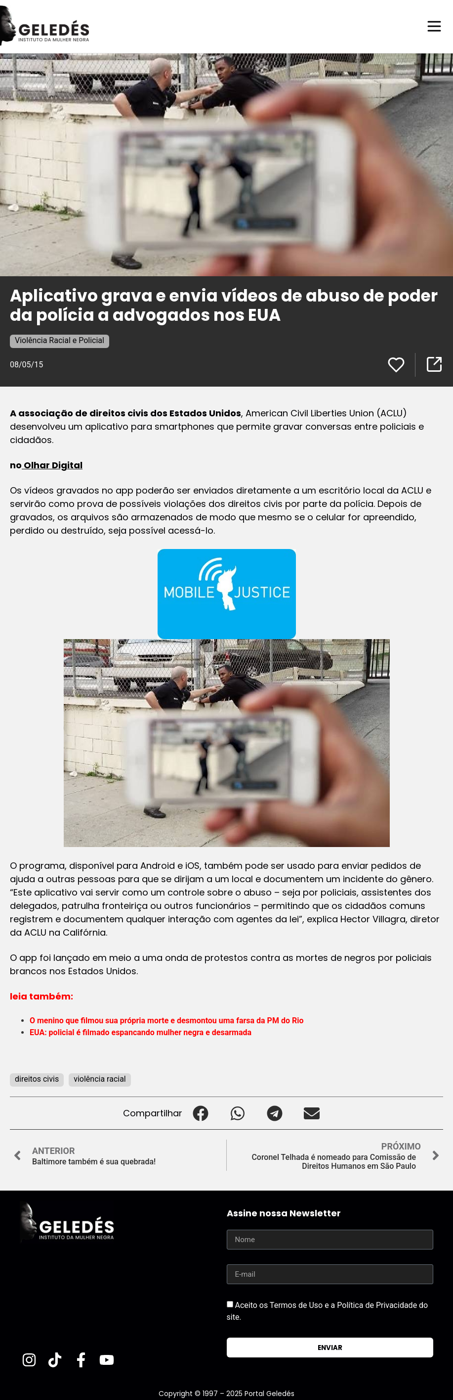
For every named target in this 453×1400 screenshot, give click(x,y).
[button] (200, 1112)
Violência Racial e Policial (59, 340)
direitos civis (37, 1078)
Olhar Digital (52, 464)
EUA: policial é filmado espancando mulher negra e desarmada (140, 1032)
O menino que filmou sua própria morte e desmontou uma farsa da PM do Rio (166, 1020)
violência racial (100, 1078)
